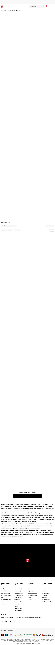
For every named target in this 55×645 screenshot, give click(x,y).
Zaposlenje (30, 591)
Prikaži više (27, 496)
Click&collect (45, 595)
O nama (30, 588)
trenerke (29, 506)
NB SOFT (30, 643)
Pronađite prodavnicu (33, 595)
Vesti (29, 597)
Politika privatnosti (18, 593)
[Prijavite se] (45, 6)
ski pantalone (24, 508)
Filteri (50, 225)
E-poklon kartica (45, 593)
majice (20, 506)
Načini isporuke (4, 604)
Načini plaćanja (4, 591)
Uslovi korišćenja (18, 588)
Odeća (13, 10)
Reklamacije (17, 606)
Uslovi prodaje (17, 591)
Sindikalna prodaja (32, 593)
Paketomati (44, 597)
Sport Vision (3, 10)
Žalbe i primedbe (18, 608)
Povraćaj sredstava (18, 604)
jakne (24, 506)
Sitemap (30, 599)
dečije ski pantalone (32, 513)
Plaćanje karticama (5, 593)
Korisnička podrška (18, 595)
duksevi (15, 506)
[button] (36, 6)
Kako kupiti (3, 588)
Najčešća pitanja (18, 610)
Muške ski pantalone (7, 513)
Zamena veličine (18, 601)
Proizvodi (9, 10)
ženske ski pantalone (19, 513)
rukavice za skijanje (42, 526)
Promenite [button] (10, 630)
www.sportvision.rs (21, 643)
